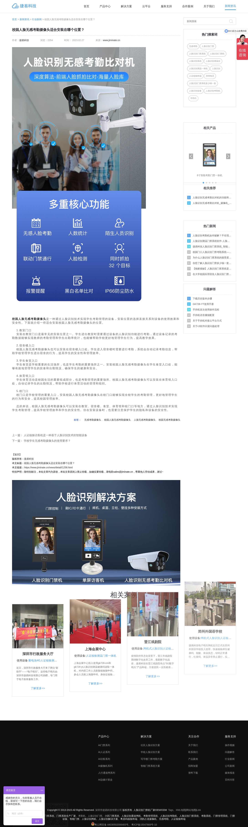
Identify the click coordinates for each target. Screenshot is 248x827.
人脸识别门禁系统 (197, 53)
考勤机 (201, 98)
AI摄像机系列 (105, 794)
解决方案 (126, 6)
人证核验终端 (195, 76)
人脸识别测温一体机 (198, 68)
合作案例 (187, 6)
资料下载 (193, 801)
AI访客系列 (104, 787)
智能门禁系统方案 (150, 794)
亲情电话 (210, 76)
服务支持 (166, 6)
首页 (86, 6)
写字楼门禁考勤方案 (151, 787)
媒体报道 (230, 801)
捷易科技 (24, 40)
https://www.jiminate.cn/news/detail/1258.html (48, 467)
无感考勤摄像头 (35, 318)
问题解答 (230, 780)
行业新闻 (37, 19)
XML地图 (180, 822)
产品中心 (105, 6)
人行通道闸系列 (106, 801)
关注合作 (193, 764)
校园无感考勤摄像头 (169, 419)
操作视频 (230, 773)
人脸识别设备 (195, 91)
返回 (16, 454)
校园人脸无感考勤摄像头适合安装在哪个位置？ (49, 463)
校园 (15, 318)
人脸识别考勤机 (213, 91)
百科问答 (230, 808)
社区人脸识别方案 (150, 773)
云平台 (146, 6)
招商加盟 (193, 794)
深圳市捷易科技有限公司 (108, 822)
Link (198, 822)
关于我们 (209, 6)
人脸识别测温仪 (213, 61)
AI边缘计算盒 (105, 808)
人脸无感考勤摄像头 (145, 419)
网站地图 (191, 822)
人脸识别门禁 (208, 46)
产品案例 (193, 787)
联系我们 (193, 780)
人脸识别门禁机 (217, 53)
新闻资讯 (230, 5)
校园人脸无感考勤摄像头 (117, 419)
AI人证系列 (104, 780)
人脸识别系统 (195, 61)
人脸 (21, 318)
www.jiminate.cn (111, 40)
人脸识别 (216, 68)
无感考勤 (193, 46)
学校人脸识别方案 (150, 780)
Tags (170, 822)
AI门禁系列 (104, 773)
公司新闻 (230, 794)
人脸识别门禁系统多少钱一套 (202, 83)
